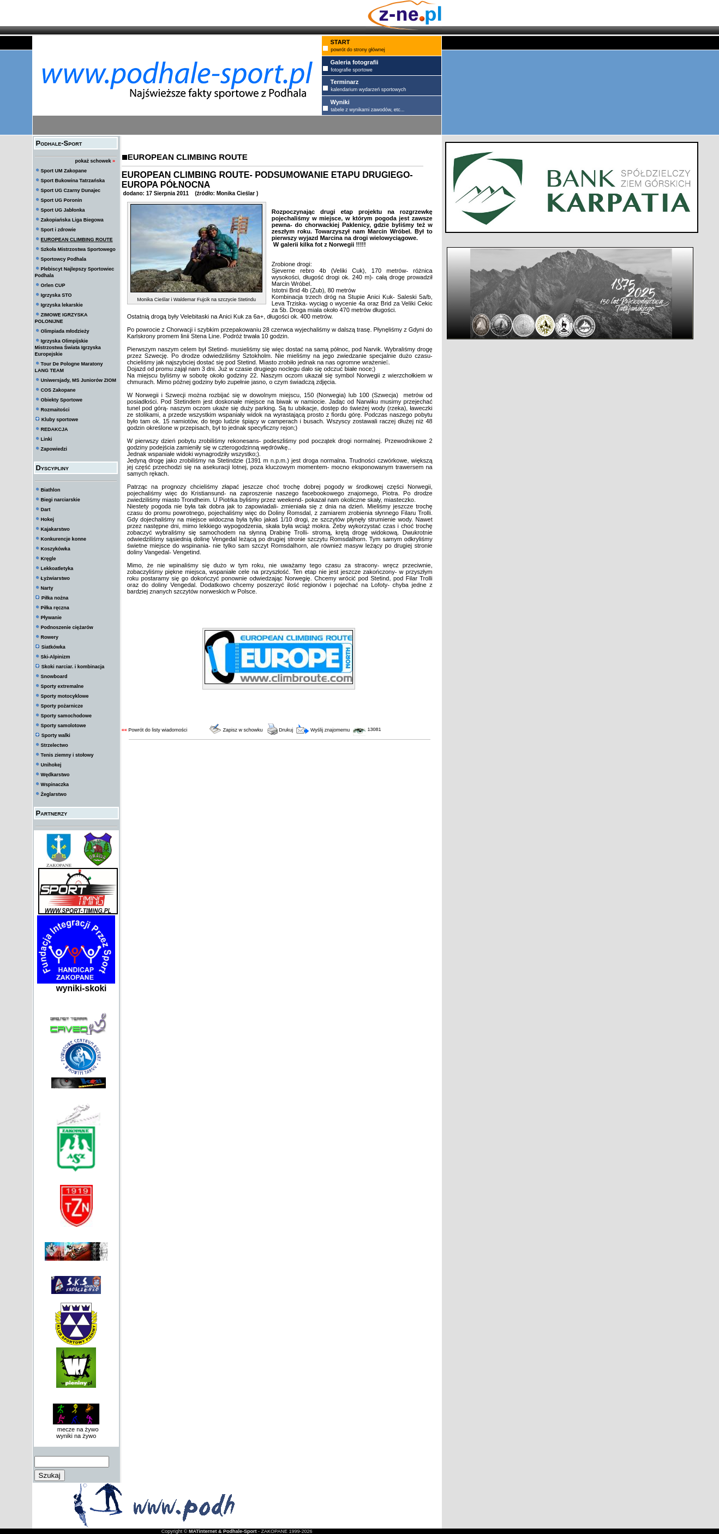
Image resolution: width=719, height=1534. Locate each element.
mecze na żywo (76, 1429)
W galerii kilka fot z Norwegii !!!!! (319, 244)
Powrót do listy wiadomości (157, 730)
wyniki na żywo (76, 1436)
